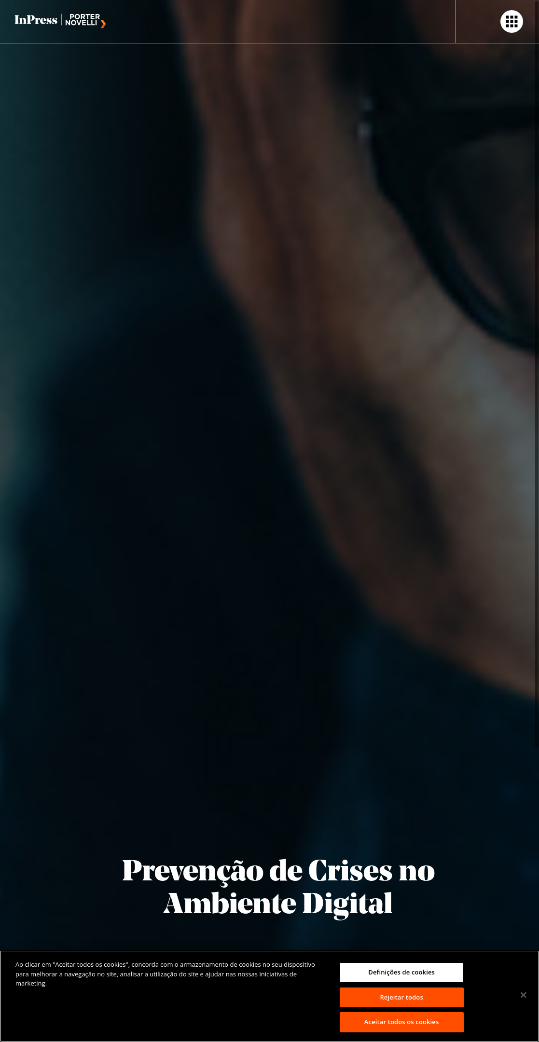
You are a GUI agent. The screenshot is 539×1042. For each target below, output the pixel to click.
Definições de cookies (401, 972)
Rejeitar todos (401, 997)
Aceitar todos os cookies (401, 1021)
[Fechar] (523, 995)
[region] (269, 996)
